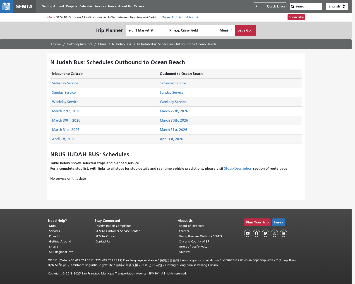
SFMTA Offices (105, 236)
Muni (102, 44)
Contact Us (103, 241)
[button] (337, 6)
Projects (54, 236)
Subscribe (296, 17)
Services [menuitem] (100, 6)
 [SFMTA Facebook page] (256, 233)
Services (54, 231)
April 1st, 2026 (63, 139)
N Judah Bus (121, 44)
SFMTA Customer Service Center (118, 231)
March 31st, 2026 (65, 130)
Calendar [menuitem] (85, 6)
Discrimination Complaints (113, 226)
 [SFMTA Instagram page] (274, 233)
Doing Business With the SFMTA (201, 236)
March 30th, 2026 (66, 120)
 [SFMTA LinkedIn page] (283, 233)
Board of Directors (191, 226)
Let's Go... (245, 30)
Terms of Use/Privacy (193, 247)
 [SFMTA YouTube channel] (248, 233)
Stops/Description (238, 168)
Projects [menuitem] (71, 6)
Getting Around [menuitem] (53, 6)
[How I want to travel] (226, 30)
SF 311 (53, 247)
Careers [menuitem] (139, 6)
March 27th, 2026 (66, 111)
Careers (184, 231)
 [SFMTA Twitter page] (265, 233)
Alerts (51, 17)
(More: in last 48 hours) (179, 17)
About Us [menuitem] (125, 6)
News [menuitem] (112, 6)
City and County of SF (194, 241)
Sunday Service (64, 93)
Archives (184, 252)
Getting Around (79, 44)
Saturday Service (65, 83)
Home (56, 44)
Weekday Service (65, 102)
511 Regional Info (61, 252)
